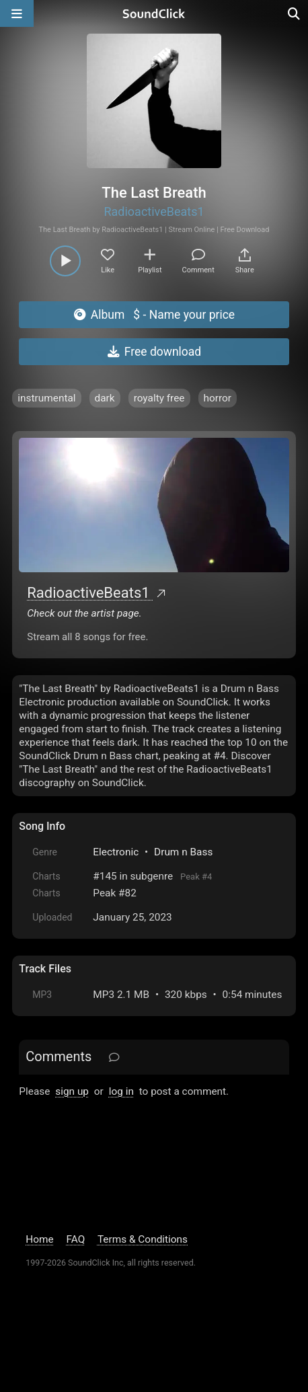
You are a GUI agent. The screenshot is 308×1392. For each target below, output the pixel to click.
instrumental (46, 398)
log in (121, 1091)
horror (218, 398)
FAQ (76, 1239)
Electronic (116, 852)
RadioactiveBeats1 (154, 211)
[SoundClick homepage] (154, 13)
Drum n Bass (183, 852)
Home (39, 1239)
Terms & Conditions (143, 1239)
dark (105, 398)
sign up (72, 1091)
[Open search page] (294, 13)
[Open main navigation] (17, 13)
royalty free (159, 398)
